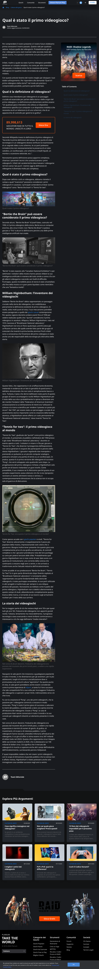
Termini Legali (88, 950)
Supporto (70, 944)
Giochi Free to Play (40, 952)
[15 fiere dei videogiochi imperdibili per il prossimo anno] (82, 823)
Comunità (30, 3)
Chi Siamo (86, 941)
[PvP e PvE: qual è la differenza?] (49, 862)
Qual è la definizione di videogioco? (77, 91)
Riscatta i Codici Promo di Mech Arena (55, 959)
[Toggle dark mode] (79, 2)
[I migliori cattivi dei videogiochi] (17, 862)
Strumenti (42, 3)
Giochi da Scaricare (40, 949)
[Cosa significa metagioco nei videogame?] (17, 823)
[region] (49, 964)
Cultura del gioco (16, 7)
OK (74, 964)
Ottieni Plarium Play (57, 3)
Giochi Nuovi (37, 946)
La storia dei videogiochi (73, 117)
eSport (28, 687)
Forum (69, 941)
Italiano (6, 951)
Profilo (92, 3)
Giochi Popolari (38, 944)
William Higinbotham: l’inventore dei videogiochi (77, 106)
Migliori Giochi (38, 955)
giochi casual (33, 312)
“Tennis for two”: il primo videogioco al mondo (78, 112)
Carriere (86, 944)
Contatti (86, 947)
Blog (7, 7)
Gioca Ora (43, 125)
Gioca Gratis (49, 918)
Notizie (69, 947)
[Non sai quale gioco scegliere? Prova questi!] (49, 823)
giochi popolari (30, 539)
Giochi (21, 3)
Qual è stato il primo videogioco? (76, 95)
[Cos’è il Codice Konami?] (82, 862)
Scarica (79, 75)
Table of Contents (69, 86)
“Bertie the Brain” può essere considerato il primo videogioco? (79, 100)
